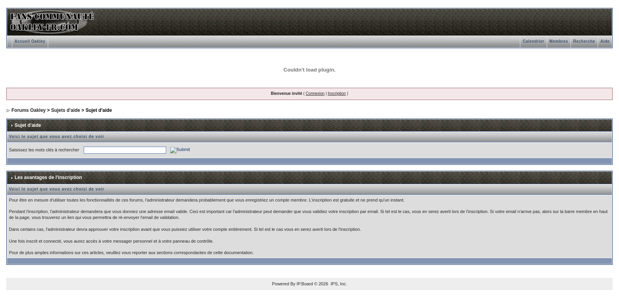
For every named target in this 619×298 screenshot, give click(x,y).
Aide (605, 41)
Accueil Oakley (30, 41)
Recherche (584, 41)
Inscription (337, 93)
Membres (559, 41)
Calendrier (533, 41)
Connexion (315, 93)
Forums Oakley (28, 110)
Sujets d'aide (65, 110)
